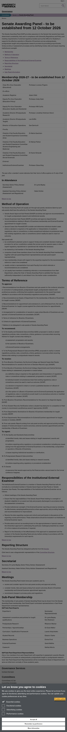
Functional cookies (11, 706)
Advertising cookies (12, 710)
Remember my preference (33, 724)
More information (33, 728)
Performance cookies (12, 714)
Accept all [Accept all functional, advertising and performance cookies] (33, 719)
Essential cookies (11, 702)
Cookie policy (60, 699)
